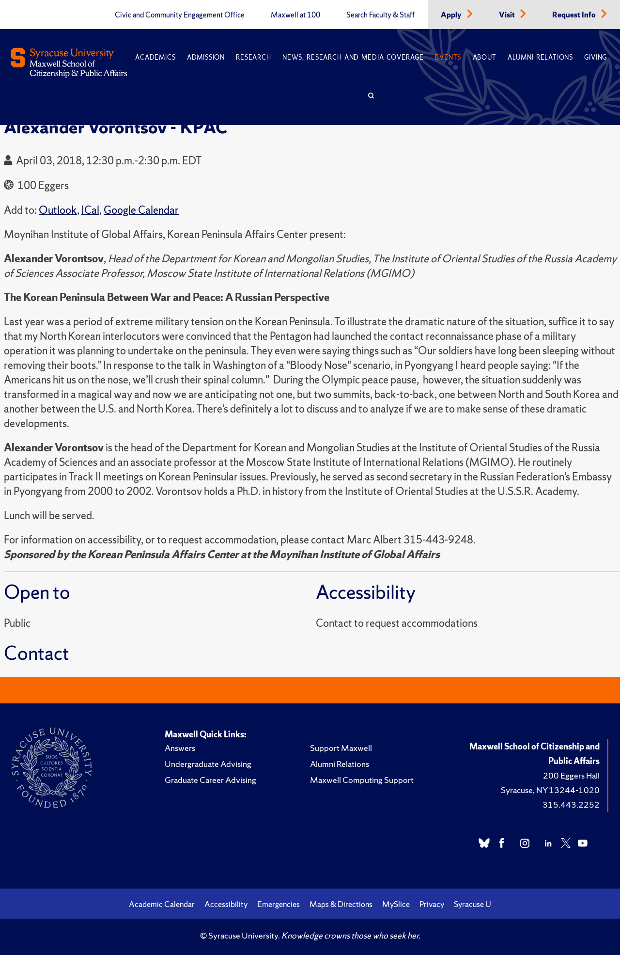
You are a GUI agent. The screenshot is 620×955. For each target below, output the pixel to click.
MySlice (396, 904)
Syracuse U (472, 904)
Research (253, 57)
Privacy (431, 904)
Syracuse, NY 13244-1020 (550, 790)
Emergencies (278, 904)
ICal (90, 210)
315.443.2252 (571, 804)
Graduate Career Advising (210, 779)
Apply (452, 15)
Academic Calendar (162, 904)
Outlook (58, 210)
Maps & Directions (341, 904)
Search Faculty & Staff (380, 15)
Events (448, 57)
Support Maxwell (341, 747)
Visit (507, 15)
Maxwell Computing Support (362, 779)
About (484, 57)
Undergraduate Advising (208, 763)
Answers (180, 747)
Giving (595, 57)
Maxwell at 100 (295, 15)
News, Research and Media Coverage (353, 57)
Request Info (574, 15)
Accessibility (226, 904)
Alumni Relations (540, 57)
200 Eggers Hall (571, 775)
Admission (206, 57)
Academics (155, 57)
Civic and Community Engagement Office (180, 15)
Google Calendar (141, 210)
